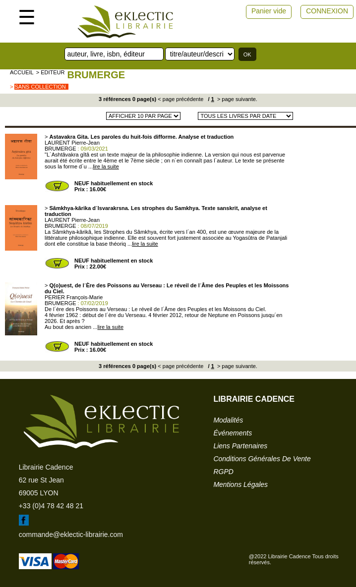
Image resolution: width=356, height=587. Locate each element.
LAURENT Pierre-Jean (72, 143)
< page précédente (180, 99)
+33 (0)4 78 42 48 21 (51, 506)
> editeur (50, 72)
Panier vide (268, 11)
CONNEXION (327, 11)
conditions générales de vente (261, 459)
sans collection (39, 87)
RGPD (223, 472)
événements (232, 433)
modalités (228, 420)
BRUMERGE (96, 74)
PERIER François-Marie (74, 297)
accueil (22, 72)
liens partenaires (240, 446)
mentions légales (240, 484)
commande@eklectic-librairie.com (71, 534)
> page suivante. (236, 99)
